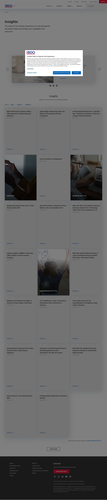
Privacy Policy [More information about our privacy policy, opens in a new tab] (30, 68)
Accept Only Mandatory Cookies (62, 72)
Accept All (76, 72)
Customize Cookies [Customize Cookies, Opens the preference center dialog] (32, 72)
